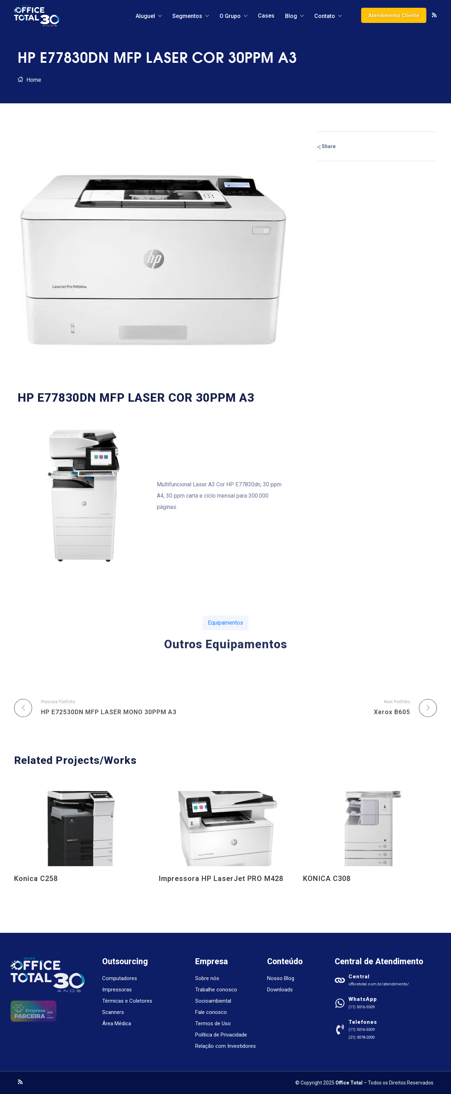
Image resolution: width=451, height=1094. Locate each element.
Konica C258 (36, 878)
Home (33, 80)
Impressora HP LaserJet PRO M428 (221, 878)
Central (359, 976)
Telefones (362, 1022)
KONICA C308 (327, 878)
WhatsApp (362, 999)
